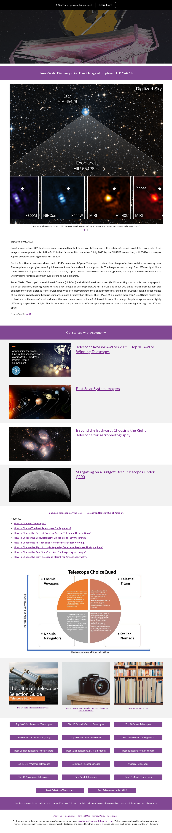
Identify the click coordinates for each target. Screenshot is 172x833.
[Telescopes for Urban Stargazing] (34, 737)
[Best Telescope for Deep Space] (138, 750)
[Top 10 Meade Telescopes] (138, 777)
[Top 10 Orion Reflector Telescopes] (86, 724)
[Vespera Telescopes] (138, 763)
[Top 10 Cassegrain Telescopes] (34, 777)
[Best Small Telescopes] (86, 777)
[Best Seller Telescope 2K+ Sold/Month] (86, 750)
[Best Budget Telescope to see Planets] (34, 750)
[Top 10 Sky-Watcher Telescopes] (34, 763)
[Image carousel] (86, 157)
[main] (86, 73)
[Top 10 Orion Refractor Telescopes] (34, 724)
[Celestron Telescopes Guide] (86, 763)
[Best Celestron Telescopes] (60, 790)
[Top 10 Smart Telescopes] (138, 724)
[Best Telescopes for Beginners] (138, 737)
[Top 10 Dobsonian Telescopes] (86, 737)
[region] (86, 5)
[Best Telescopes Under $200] (112, 790)
